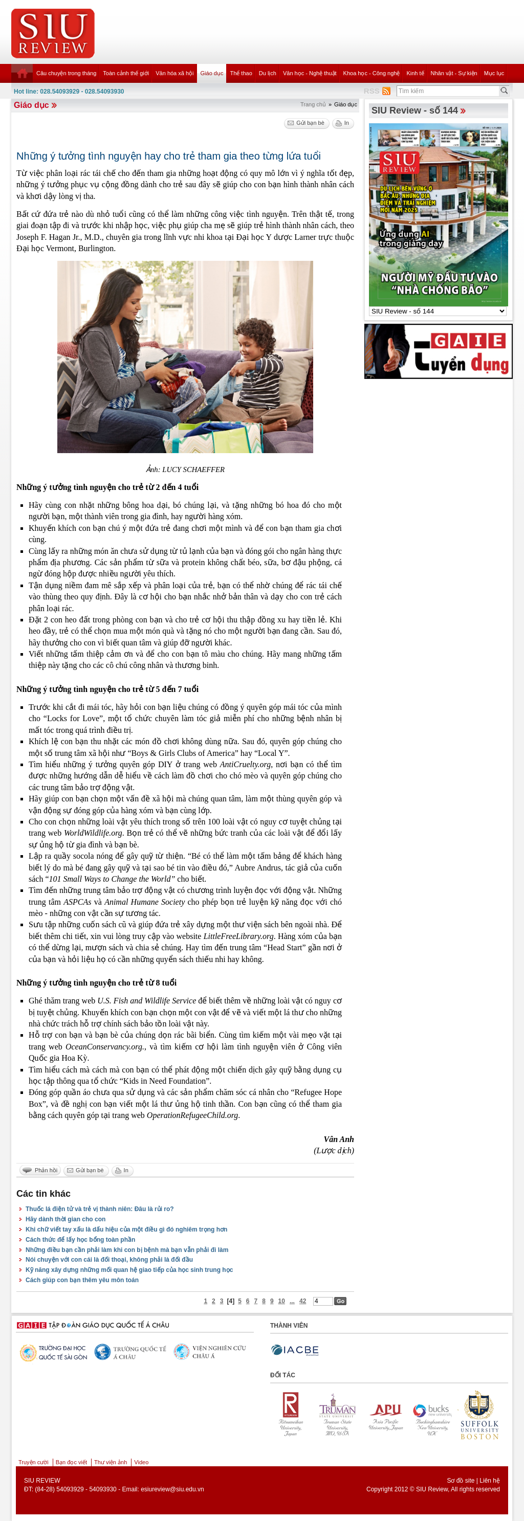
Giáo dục (212, 73)
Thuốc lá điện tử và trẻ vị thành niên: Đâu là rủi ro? (100, 1209)
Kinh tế (415, 73)
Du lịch (267, 73)
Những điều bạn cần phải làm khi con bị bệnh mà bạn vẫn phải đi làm (127, 1250)
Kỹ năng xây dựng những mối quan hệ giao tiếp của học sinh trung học (129, 1269)
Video (141, 1462)
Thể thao (241, 73)
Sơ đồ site (460, 1480)
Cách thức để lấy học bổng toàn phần (80, 1239)
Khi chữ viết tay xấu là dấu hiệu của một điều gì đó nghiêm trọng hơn (126, 1229)
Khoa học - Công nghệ (371, 73)
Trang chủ (313, 104)
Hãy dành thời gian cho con (65, 1219)
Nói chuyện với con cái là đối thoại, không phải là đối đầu (109, 1259)
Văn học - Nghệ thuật (310, 73)
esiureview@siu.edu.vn (172, 1489)
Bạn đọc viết (71, 1462)
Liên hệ (489, 1480)
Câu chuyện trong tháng (66, 73)
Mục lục (494, 73)
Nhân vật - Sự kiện (454, 73)
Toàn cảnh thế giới (126, 73)
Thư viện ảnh (110, 1462)
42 (302, 1301)
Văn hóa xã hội (174, 73)
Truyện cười (33, 1462)
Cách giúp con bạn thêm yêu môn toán (82, 1280)
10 (281, 1301)
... (292, 1301)
